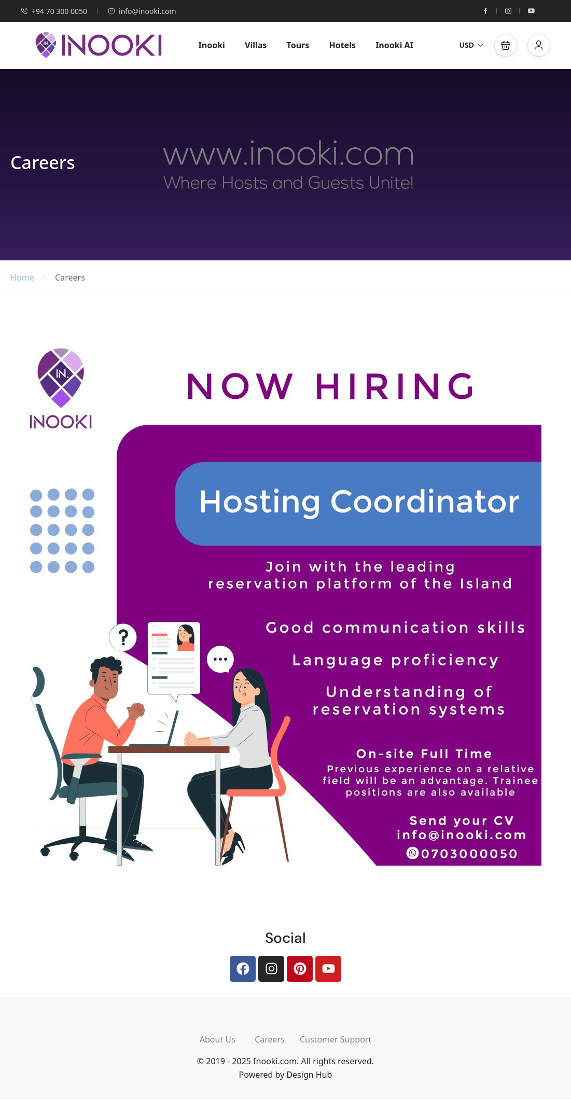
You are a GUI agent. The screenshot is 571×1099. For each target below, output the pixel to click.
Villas (256, 45)
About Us (227, 1039)
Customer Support (335, 1039)
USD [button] (471, 45)
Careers (277, 1039)
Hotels (342, 45)
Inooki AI (394, 45)
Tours (298, 45)
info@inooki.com (142, 11)
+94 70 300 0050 (54, 11)
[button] (505, 45)
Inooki (212, 45)
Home (22, 277)
